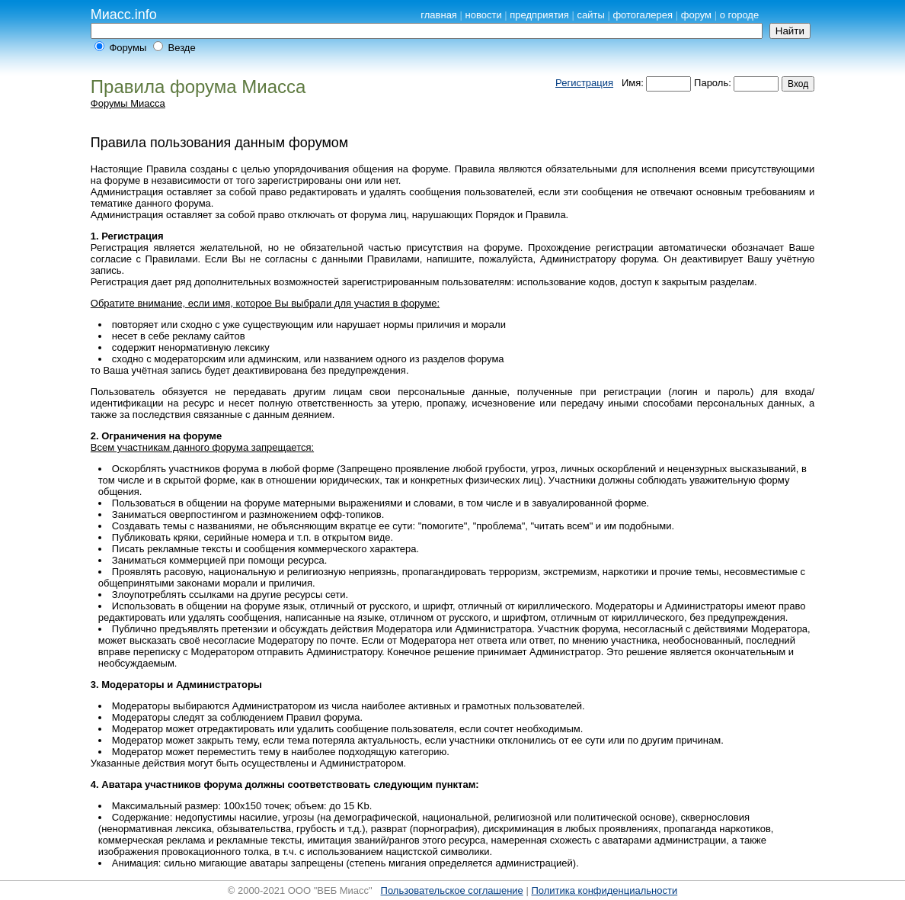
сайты (591, 15)
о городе (739, 15)
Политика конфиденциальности (604, 890)
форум (696, 15)
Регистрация (584, 82)
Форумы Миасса (128, 103)
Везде (182, 47)
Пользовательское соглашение (452, 890)
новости (483, 15)
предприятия (539, 15)
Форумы (127, 47)
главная (439, 15)
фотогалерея (642, 15)
